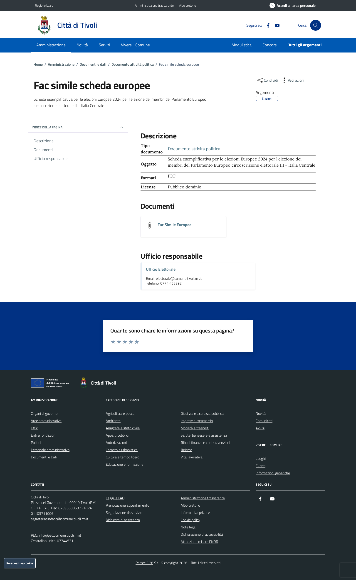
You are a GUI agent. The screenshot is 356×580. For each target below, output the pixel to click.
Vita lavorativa (192, 457)
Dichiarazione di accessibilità (202, 534)
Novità (82, 45)
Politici (36, 442)
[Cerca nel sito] (315, 25)
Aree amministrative (46, 420)
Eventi (260, 465)
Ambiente (113, 420)
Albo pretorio (187, 5)
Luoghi (261, 458)
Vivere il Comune (135, 45)
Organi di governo (44, 413)
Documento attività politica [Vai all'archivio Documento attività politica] (194, 148)
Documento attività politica (132, 64)
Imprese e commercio (197, 420)
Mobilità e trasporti (195, 428)
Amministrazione (51, 45)
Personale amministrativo (50, 449)
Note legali (189, 527)
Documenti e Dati (44, 457)
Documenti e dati (93, 64)
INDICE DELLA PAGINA (78, 127)
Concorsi (269, 45)
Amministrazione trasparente (154, 5)
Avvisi (260, 428)
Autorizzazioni (116, 442)
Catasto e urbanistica (122, 449)
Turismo (186, 449)
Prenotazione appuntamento (127, 505)
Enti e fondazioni (43, 435)
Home (38, 64)
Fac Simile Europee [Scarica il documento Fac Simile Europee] (174, 225)
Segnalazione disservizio (124, 512)
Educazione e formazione (124, 464)
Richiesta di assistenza (123, 519)
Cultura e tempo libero (122, 457)
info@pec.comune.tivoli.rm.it (60, 535)
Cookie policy (190, 519)
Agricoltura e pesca (120, 413)
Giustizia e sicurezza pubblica (202, 413)
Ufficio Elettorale (161, 269)
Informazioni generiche (273, 473)
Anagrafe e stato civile (123, 428)
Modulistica (242, 45)
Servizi (104, 45)
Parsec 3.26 (144, 562)
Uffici (34, 428)
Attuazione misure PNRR (199, 541)
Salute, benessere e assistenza (204, 435)
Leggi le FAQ (115, 498)
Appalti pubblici (117, 435)
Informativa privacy (195, 512)
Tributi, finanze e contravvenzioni (205, 442)
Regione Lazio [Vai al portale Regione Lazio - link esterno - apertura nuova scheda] (44, 5)
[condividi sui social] (267, 80)
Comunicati (264, 420)
